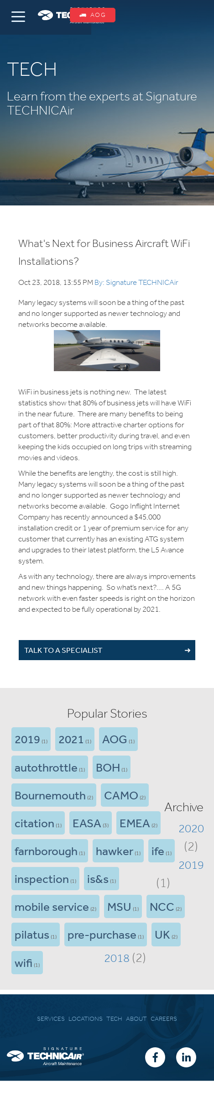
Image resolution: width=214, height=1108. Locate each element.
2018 (117, 957)
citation (34, 823)
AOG (92, 15)
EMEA (135, 823)
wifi (23, 962)
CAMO (121, 795)
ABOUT (136, 1019)
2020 (191, 828)
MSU (119, 906)
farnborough (46, 850)
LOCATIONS (85, 1019)
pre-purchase (102, 934)
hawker (114, 850)
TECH (114, 1019)
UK (162, 934)
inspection (42, 878)
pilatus (32, 934)
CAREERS (164, 1019)
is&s (98, 878)
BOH (108, 767)
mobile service (52, 906)
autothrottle (46, 767)
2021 (71, 739)
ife (157, 850)
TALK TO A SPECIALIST (63, 650)
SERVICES (51, 1019)
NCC (162, 906)
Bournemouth (50, 795)
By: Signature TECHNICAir (136, 282)
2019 (27, 739)
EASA (87, 823)
